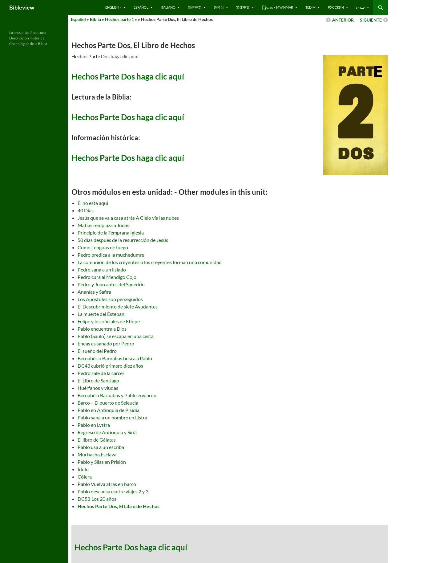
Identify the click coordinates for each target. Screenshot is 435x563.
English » (113, 7)
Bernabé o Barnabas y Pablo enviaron (117, 395)
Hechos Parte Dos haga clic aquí (127, 76)
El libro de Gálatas (97, 440)
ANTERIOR (343, 19)
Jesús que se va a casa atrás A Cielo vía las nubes (128, 218)
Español (141, 7)
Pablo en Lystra (94, 425)
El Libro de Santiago (98, 380)
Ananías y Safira (94, 292)
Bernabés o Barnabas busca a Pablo (115, 358)
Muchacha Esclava (97, 454)
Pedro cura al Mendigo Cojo (107, 277)
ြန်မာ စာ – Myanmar (277, 7)
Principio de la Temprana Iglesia (111, 232)
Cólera (85, 476)
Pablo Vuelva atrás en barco (107, 484)
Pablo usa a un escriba (101, 447)
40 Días (86, 210)
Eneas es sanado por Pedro (106, 343)
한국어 (219, 7)
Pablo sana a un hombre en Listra (112, 417)
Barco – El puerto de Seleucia (108, 403)
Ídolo (83, 469)
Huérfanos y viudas (98, 388)
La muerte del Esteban (101, 314)
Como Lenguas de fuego (103, 247)
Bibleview (21, 7)
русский (336, 7)
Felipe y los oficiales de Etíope (109, 321)
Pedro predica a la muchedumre (111, 255)
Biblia (95, 19)
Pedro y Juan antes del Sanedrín (111, 284)
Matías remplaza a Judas (103, 225)
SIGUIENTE (371, 19)
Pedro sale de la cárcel (101, 373)
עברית (360, 7)
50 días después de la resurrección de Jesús (123, 240)
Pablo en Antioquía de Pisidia (108, 410)
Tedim (310, 7)
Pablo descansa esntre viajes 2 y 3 (113, 491)
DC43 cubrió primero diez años (110, 366)
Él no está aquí (93, 203)
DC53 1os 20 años (97, 499)
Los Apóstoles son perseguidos (110, 299)
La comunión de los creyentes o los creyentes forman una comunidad (150, 262)
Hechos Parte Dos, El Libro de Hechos (118, 506)
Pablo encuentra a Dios (102, 329)
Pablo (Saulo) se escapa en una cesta (116, 336)
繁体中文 (243, 7)
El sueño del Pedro (97, 351)
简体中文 (194, 7)
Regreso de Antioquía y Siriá (107, 432)
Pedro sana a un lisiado (102, 269)
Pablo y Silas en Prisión (102, 462)
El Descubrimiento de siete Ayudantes (118, 306)
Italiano (168, 7)
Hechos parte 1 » (121, 19)
